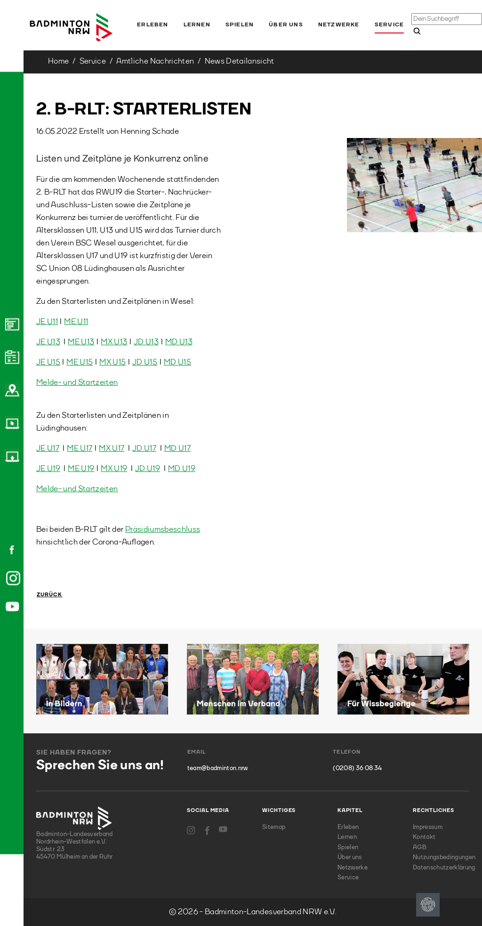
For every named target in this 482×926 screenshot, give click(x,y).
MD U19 (181, 469)
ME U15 (79, 362)
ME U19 (81, 469)
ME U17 (79, 449)
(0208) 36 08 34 (357, 768)
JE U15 (48, 362)
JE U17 (47, 449)
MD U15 (177, 362)
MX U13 (114, 342)
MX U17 (111, 449)
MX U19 (114, 469)
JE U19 (48, 469)
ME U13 (81, 342)
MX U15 (112, 362)
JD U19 (147, 469)
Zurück (50, 595)
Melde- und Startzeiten (77, 383)
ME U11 (76, 322)
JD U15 (144, 362)
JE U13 (48, 342)
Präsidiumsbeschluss (162, 530)
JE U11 (47, 322)
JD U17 (144, 449)
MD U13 (179, 342)
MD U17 (177, 449)
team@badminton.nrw (217, 768)
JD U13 (146, 342)
